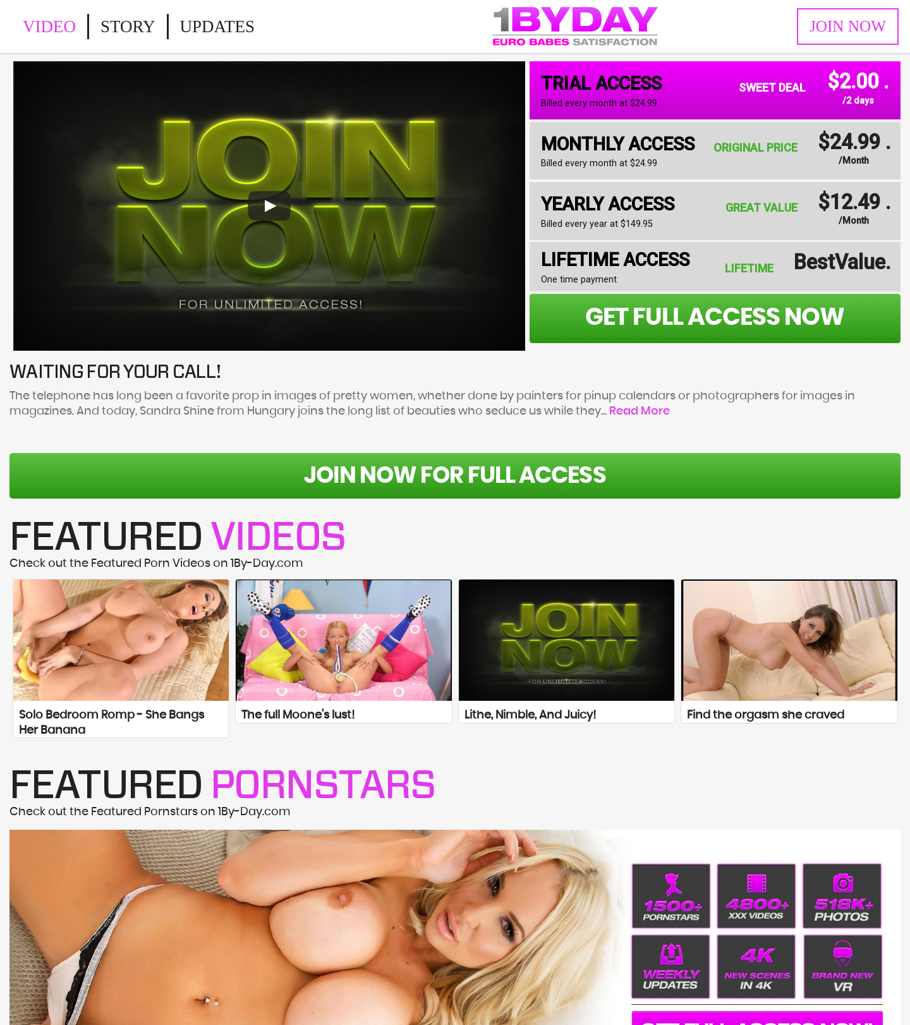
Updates (217, 26)
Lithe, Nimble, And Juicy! (530, 715)
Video (49, 26)
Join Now (848, 26)
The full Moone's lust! (298, 715)
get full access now (714, 318)
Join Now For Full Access (454, 475)
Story (127, 26)
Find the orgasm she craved (765, 715)
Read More (639, 411)
